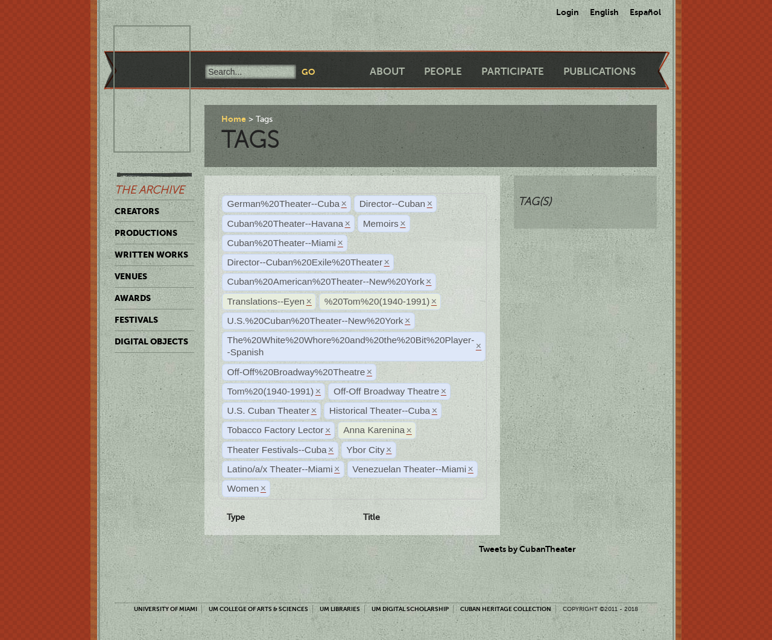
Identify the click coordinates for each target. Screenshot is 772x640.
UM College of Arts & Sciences (258, 609)
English (604, 12)
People (443, 71)
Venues (131, 276)
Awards (133, 298)
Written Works (151, 254)
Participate (512, 71)
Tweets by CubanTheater (527, 549)
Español (645, 12)
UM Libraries (340, 609)
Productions (146, 233)
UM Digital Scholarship (410, 609)
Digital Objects (151, 341)
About (387, 71)
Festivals (136, 320)
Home (233, 119)
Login (567, 12)
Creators (137, 211)
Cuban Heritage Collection (505, 609)
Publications (599, 71)
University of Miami (165, 609)
